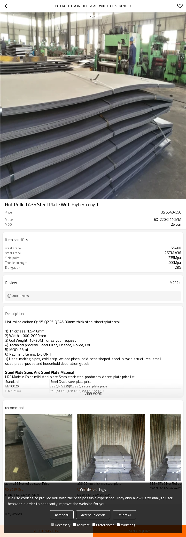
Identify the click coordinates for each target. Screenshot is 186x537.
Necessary (60, 524)
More (174, 282)
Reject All (124, 514)
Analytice (81, 524)
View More (93, 393)
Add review (20, 296)
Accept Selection (93, 514)
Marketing (126, 524)
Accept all (62, 514)
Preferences (103, 524)
